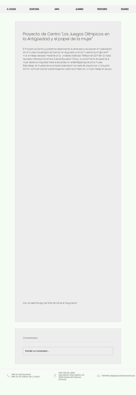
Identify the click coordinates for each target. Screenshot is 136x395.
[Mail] (98, 376)
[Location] (55, 376)
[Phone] (8, 376)
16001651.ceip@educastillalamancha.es (118, 376)
